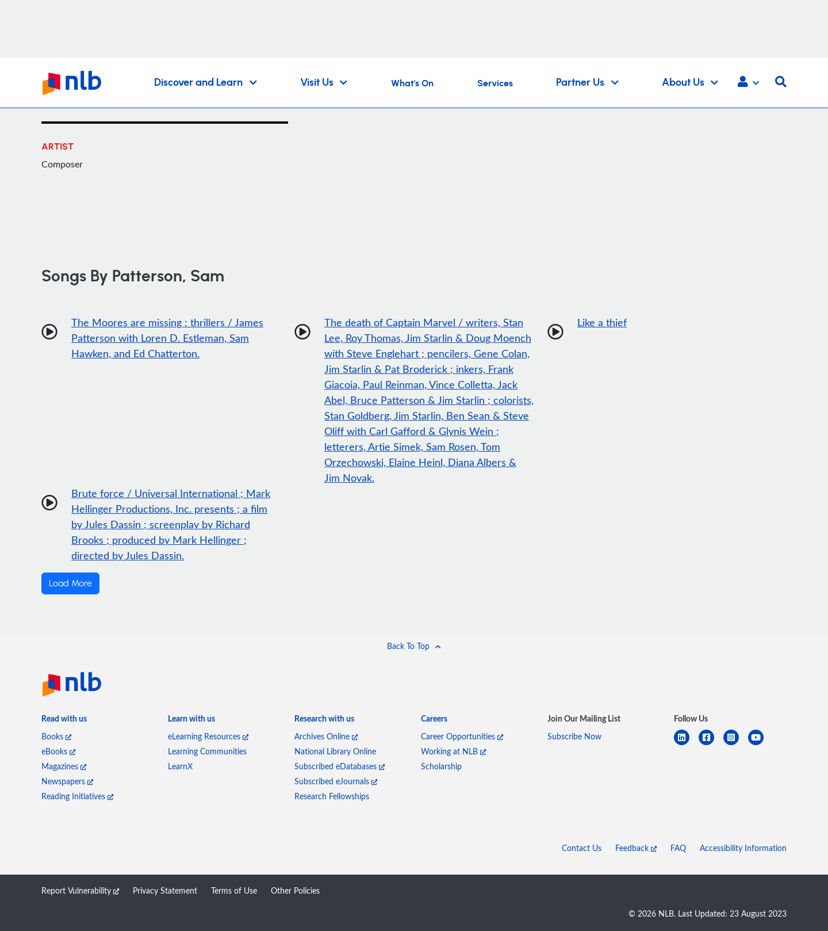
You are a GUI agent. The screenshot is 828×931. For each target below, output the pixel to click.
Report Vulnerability (80, 890)
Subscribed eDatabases (339, 766)
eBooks (58, 751)
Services (495, 83)
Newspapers (67, 781)
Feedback (636, 847)
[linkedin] (686, 744)
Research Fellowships (331, 796)
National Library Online (335, 751)
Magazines (63, 766)
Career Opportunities (462, 736)
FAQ (678, 847)
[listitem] (64, 721)
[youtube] (760, 744)
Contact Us (581, 847)
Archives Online (326, 736)
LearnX (180, 766)
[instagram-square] (735, 744)
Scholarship (441, 766)
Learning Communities (207, 751)
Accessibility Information (743, 847)
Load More (70, 583)
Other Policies (295, 890)
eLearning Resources (208, 736)
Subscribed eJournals (335, 781)
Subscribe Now (574, 736)
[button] (748, 82)
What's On (412, 83)
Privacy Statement (165, 890)
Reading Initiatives (77, 796)
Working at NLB (453, 751)
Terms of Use (234, 890)
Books (56, 736)
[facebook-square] (711, 744)
